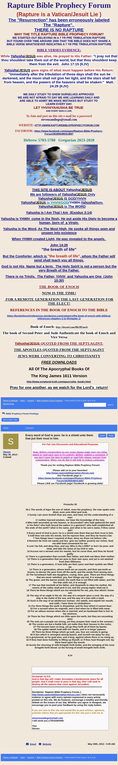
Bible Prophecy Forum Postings (50, 401)
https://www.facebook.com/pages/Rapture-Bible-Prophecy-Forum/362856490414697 (70, 479)
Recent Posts (8, 404)
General (31, 401)
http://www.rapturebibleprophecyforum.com (70, 473)
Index (22, 401)
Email (33, 744)
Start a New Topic (10, 420)
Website (47, 744)
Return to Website (10, 401)
